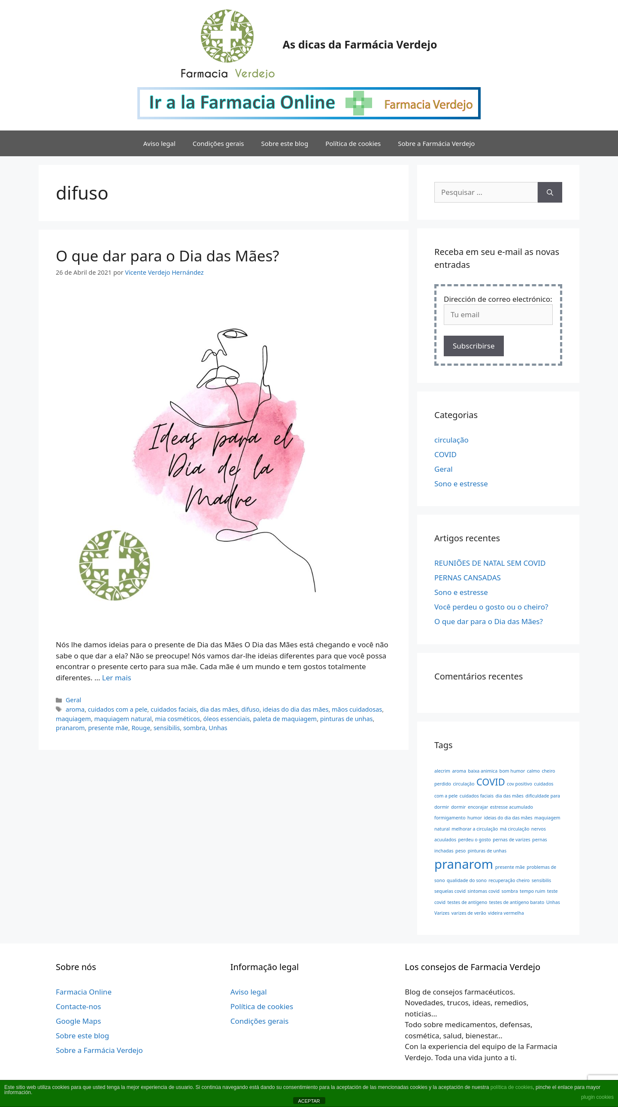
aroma (75, 709)
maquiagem (73, 719)
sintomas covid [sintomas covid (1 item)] (483, 891)
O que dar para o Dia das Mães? (167, 256)
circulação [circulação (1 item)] (463, 784)
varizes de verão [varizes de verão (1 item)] (468, 913)
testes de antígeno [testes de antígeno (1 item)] (468, 902)
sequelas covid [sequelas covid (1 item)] (450, 891)
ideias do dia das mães (295, 709)
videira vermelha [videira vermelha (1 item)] (506, 913)
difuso (250, 709)
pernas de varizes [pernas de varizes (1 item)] (511, 840)
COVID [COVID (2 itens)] (490, 782)
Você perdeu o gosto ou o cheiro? (491, 607)
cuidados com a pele (118, 709)
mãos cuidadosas (357, 709)
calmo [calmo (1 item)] (533, 771)
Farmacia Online (84, 992)
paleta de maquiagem (285, 719)
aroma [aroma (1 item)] (459, 771)
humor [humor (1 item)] (474, 818)
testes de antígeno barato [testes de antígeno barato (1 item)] (517, 902)
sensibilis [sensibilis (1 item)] (541, 880)
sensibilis (167, 728)
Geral (73, 700)
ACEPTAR (309, 1101)
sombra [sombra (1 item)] (509, 891)
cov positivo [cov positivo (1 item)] (519, 784)
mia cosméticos (177, 719)
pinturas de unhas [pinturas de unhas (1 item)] (487, 851)
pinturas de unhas (346, 719)
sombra (194, 728)
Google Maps (78, 1021)
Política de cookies (353, 143)
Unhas (218, 728)
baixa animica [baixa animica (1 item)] (482, 771)
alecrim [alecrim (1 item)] (442, 771)
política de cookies (512, 1087)
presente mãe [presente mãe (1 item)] (510, 867)
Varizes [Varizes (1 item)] (441, 913)
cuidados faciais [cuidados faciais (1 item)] (477, 796)
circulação (451, 440)
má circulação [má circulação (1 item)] (515, 829)
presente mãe (108, 728)
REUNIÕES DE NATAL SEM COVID (489, 563)
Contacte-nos (78, 1006)
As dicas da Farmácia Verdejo (359, 44)
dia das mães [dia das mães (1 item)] (509, 796)
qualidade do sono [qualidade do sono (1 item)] (467, 880)
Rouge (140, 728)
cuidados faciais (174, 709)
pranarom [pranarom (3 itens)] (463, 864)
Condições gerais (218, 143)
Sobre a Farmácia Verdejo (436, 143)
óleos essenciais (226, 719)
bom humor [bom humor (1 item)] (512, 771)
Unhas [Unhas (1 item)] (553, 902)
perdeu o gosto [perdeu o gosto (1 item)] (474, 840)
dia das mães (219, 709)
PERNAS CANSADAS (467, 577)
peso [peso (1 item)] (460, 851)
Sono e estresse (461, 483)
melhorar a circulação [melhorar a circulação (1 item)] (474, 829)
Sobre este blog (285, 143)
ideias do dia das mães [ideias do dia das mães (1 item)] (508, 818)
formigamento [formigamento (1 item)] (450, 818)
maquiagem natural (122, 719)
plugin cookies (597, 1097)
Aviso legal (159, 143)
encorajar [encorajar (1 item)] (478, 807)
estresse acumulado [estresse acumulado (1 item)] (511, 807)
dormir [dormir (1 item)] (458, 807)
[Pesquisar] (550, 192)
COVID (445, 454)
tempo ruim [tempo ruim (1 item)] (532, 891)
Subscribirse (474, 346)
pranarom (70, 728)
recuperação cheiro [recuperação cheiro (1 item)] (509, 880)
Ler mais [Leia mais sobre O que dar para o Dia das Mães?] (116, 677)
